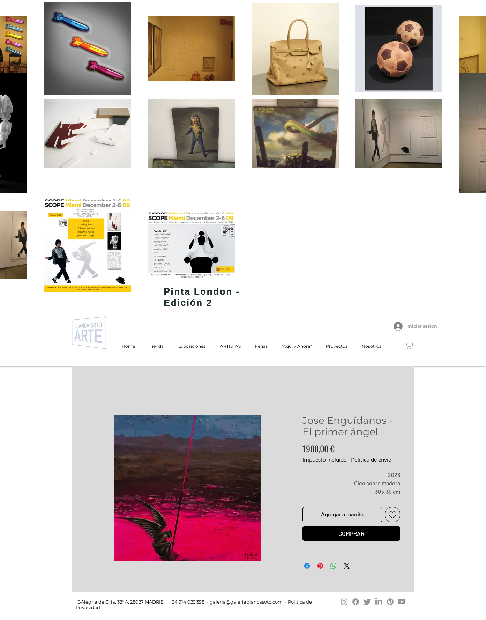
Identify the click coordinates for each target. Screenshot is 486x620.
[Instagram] (344, 601)
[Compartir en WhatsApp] (333, 566)
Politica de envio (371, 460)
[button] (409, 345)
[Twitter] (367, 601)
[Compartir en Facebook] (307, 566)
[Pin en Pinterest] (320, 566)
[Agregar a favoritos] (392, 514)
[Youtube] (401, 601)
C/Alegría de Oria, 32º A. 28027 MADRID (120, 602)
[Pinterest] (390, 601)
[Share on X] (347, 566)
